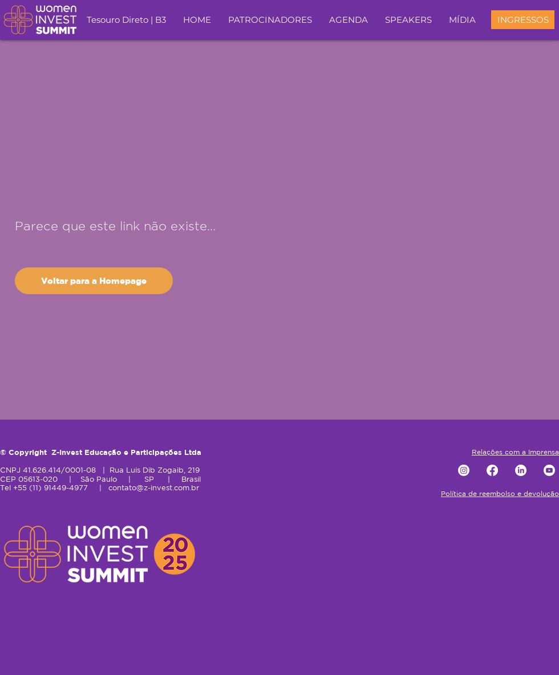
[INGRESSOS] (522, 19)
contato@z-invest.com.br (153, 487)
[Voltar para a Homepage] (94, 280)
